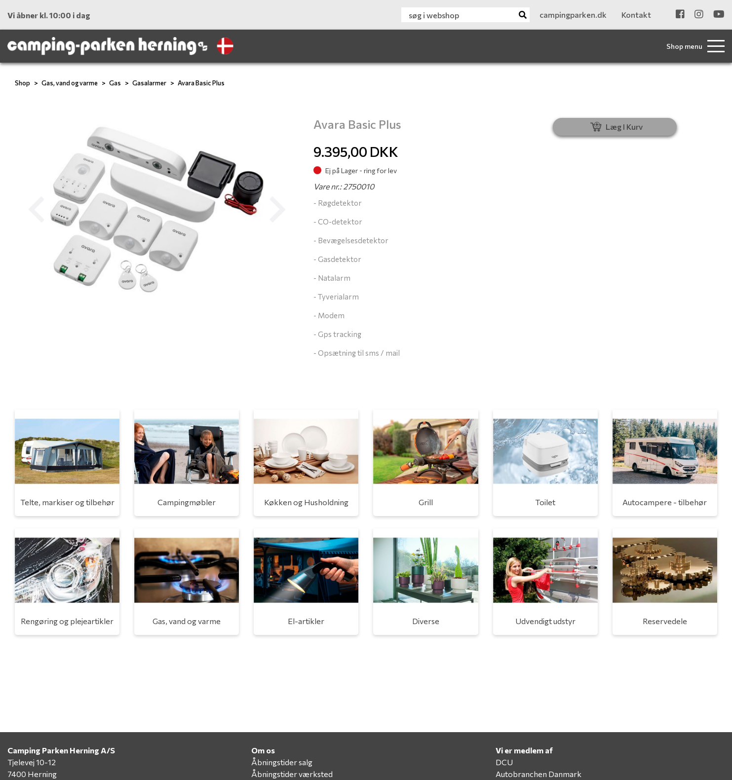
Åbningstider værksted (292, 774)
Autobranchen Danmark (538, 774)
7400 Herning (32, 774)
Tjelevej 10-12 (31, 762)
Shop (22, 83)
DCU (504, 762)
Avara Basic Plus (201, 83)
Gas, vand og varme (69, 83)
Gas (115, 83)
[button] (36, 209)
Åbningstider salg (281, 762)
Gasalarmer (149, 83)
